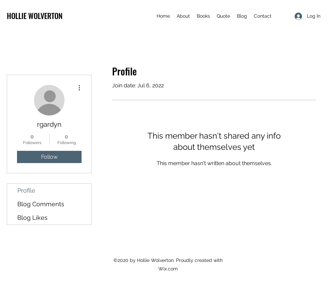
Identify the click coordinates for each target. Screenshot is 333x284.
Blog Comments (40, 204)
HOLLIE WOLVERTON (35, 15)
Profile (26, 190)
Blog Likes (32, 217)
